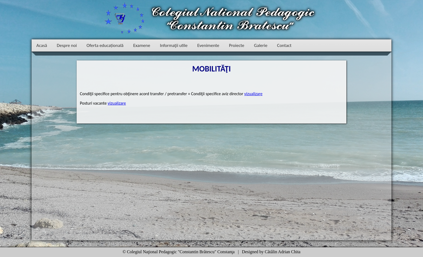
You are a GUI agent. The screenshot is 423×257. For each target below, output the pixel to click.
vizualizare (253, 93)
